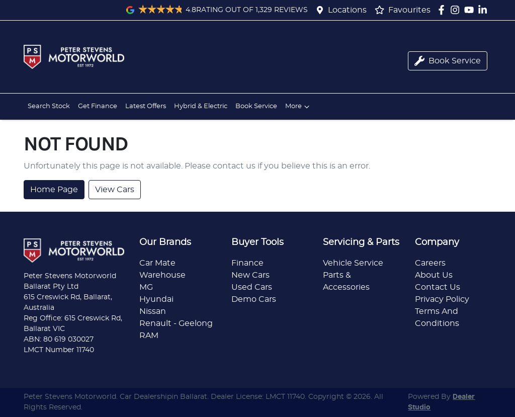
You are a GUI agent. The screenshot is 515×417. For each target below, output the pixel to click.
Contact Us (437, 287)
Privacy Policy (442, 299)
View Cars (114, 190)
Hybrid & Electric (200, 106)
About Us (434, 275)
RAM (148, 335)
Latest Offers (145, 106)
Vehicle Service (353, 263)
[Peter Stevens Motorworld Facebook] (443, 10)
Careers (430, 263)
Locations (347, 10)
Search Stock (49, 106)
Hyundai (156, 299)
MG (146, 287)
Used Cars (251, 287)
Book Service (256, 106)
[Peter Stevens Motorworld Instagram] (457, 10)
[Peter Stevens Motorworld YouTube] (471, 10)
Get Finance (97, 106)
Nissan (152, 311)
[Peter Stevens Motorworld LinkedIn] (484, 10)
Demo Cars (253, 299)
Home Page (54, 190)
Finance (247, 263)
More (298, 107)
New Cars (250, 275)
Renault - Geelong (176, 323)
